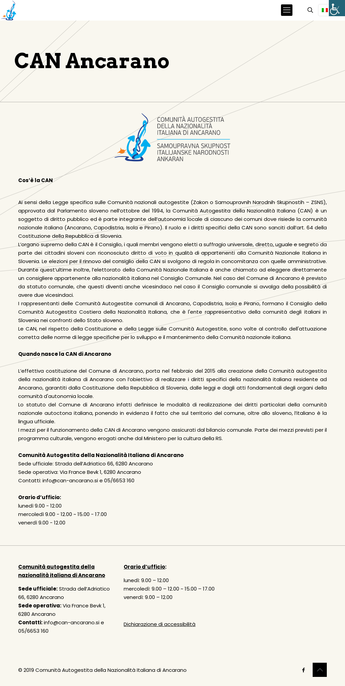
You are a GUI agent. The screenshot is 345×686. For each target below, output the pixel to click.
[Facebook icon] (303, 670)
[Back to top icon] (320, 670)
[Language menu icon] (327, 10)
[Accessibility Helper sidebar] (337, 8)
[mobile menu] (286, 10)
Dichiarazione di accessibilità (159, 624)
